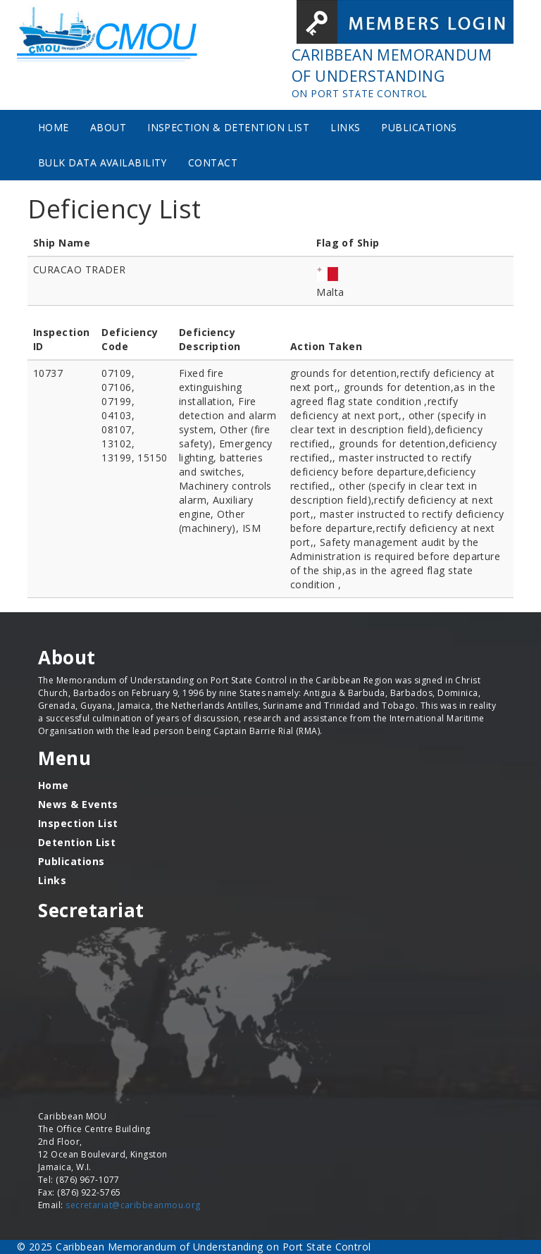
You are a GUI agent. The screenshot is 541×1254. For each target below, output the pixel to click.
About (108, 127)
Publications (418, 127)
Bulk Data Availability (102, 162)
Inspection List (78, 823)
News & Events (78, 804)
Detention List (77, 842)
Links (345, 127)
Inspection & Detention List (228, 127)
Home (53, 127)
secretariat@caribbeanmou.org (133, 1205)
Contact (212, 162)
